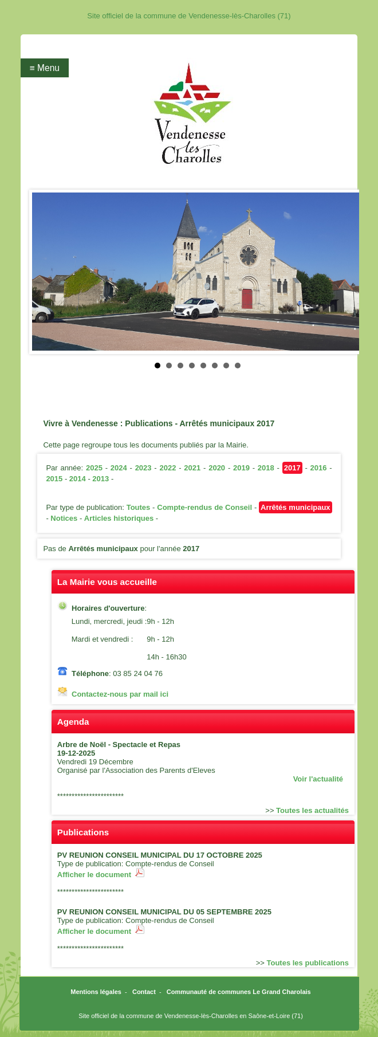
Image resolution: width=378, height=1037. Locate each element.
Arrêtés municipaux (295, 507)
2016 (318, 467)
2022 (167, 467)
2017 (292, 467)
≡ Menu (45, 68)
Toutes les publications (308, 963)
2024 (119, 467)
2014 (77, 478)
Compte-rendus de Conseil (204, 507)
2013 (100, 478)
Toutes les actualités (312, 810)
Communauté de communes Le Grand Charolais (239, 991)
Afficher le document (101, 874)
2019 (241, 467)
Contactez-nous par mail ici (120, 694)
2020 (216, 467)
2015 (54, 478)
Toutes (139, 507)
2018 (266, 467)
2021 (192, 467)
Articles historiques (118, 518)
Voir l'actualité (318, 779)
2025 (94, 467)
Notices (63, 518)
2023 (143, 467)
